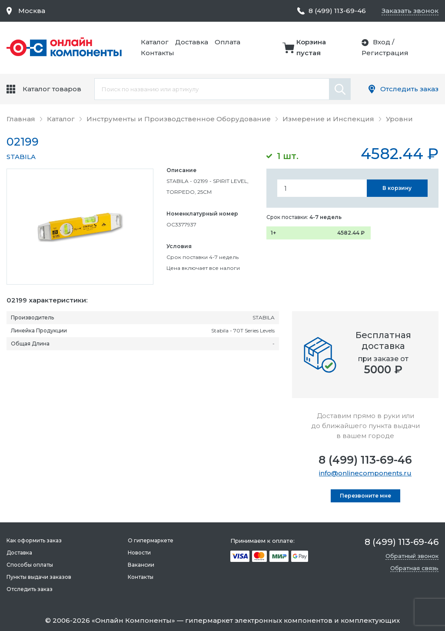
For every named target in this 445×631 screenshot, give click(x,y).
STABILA (21, 157)
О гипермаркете (150, 540)
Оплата (227, 42)
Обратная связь (414, 568)
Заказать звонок (410, 11)
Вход (381, 42)
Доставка (191, 42)
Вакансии (141, 564)
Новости (139, 552)
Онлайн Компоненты (133, 620)
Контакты (157, 53)
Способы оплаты (30, 564)
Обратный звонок (411, 555)
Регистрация (385, 53)
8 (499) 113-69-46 (365, 459)
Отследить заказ (409, 89)
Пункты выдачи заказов (39, 577)
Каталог (155, 42)
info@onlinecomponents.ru (365, 473)
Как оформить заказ (34, 540)
